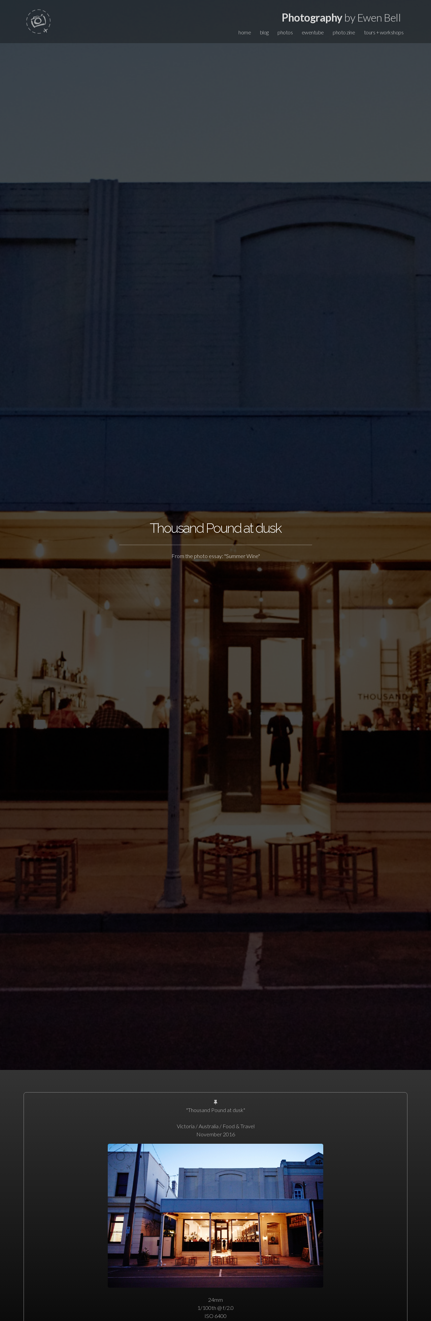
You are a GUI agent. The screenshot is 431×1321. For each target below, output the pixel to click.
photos (285, 32)
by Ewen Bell (341, 17)
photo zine (344, 32)
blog (264, 32)
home (244, 32)
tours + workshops (384, 32)
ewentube (313, 32)
